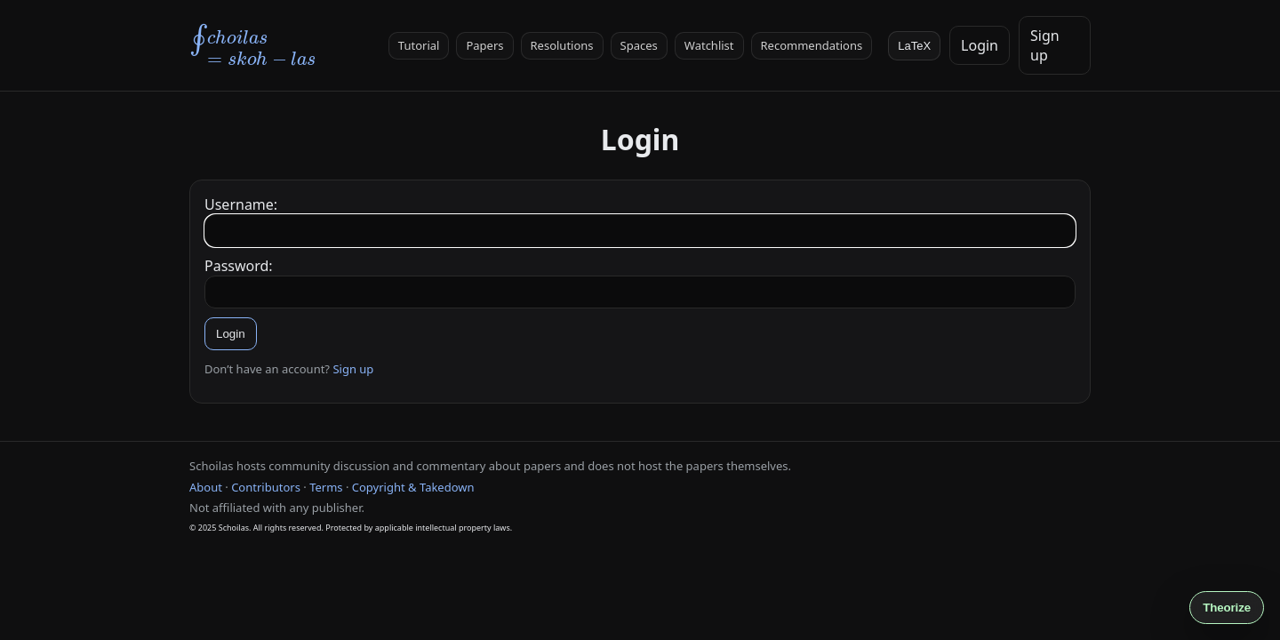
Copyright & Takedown (413, 487)
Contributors (265, 487)
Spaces (639, 45)
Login (979, 45)
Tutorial (419, 45)
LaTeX (914, 45)
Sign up (352, 369)
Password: (238, 266)
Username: (240, 204)
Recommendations (812, 45)
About (205, 487)
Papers (484, 45)
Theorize (1227, 607)
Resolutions (562, 45)
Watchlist (709, 45)
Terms (325, 487)
